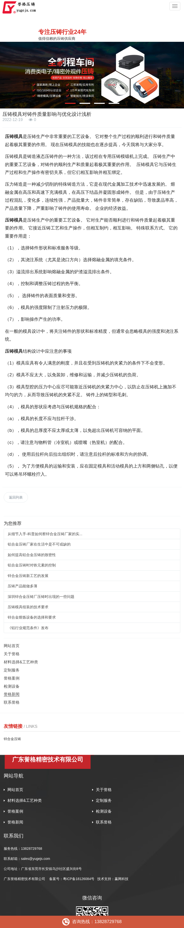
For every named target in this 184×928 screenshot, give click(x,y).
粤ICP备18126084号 (79, 879)
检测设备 (12, 686)
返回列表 (16, 497)
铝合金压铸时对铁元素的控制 (32, 565)
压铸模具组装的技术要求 (28, 607)
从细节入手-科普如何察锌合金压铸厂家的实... (45, 534)
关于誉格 (12, 654)
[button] (70, 103)
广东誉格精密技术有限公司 (24, 879)
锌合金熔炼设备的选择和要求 (32, 617)
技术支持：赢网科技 (112, 879)
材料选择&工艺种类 (21, 662)
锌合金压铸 (12, 739)
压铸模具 (14, 136)
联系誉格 (12, 702)
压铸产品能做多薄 (22, 586)
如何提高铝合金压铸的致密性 (32, 555)
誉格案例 (12, 678)
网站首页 (12, 646)
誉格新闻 (12, 694)
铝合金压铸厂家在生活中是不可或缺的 (39, 544)
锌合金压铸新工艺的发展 (28, 576)
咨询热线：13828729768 (92, 922)
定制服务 (12, 670)
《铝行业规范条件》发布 (28, 628)
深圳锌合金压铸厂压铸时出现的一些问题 (41, 596)
